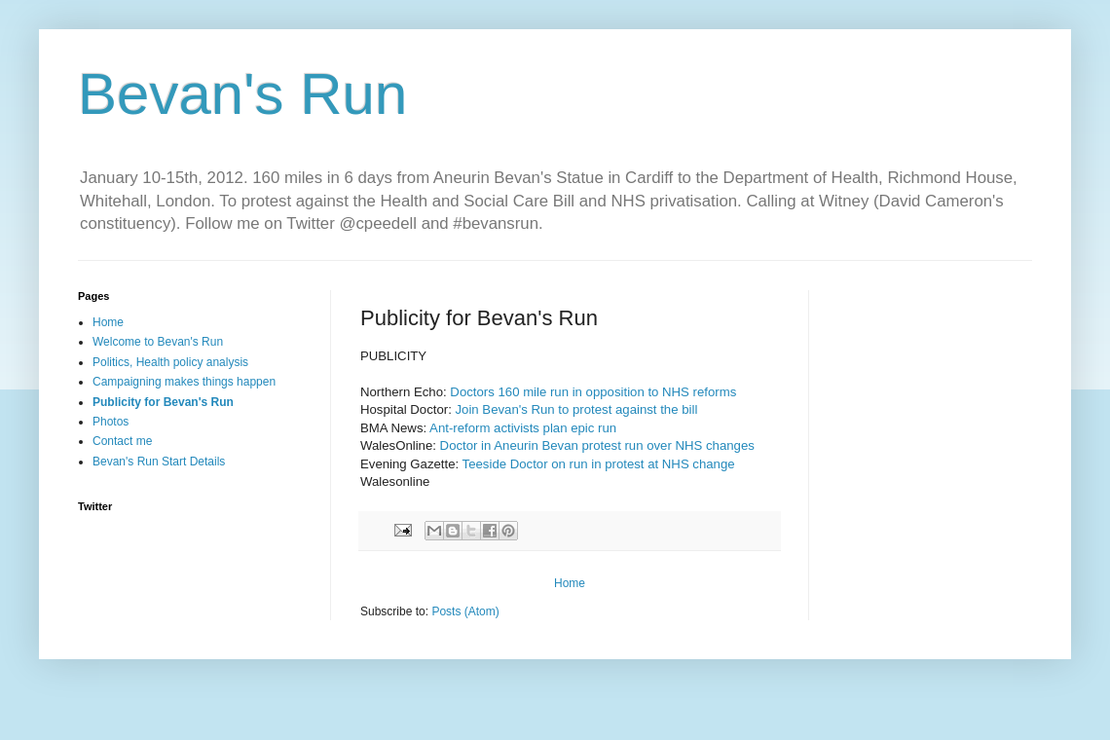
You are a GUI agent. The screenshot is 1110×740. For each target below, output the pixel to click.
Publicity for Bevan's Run (163, 402)
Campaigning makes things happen (184, 381)
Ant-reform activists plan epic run (522, 428)
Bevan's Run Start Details (158, 461)
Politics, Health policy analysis (170, 362)
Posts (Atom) (465, 611)
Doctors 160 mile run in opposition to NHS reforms (593, 392)
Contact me (122, 441)
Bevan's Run (242, 94)
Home (569, 583)
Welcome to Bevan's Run (157, 342)
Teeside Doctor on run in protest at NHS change (598, 464)
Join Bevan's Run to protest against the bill (576, 409)
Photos (110, 421)
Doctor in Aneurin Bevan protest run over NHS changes (597, 445)
